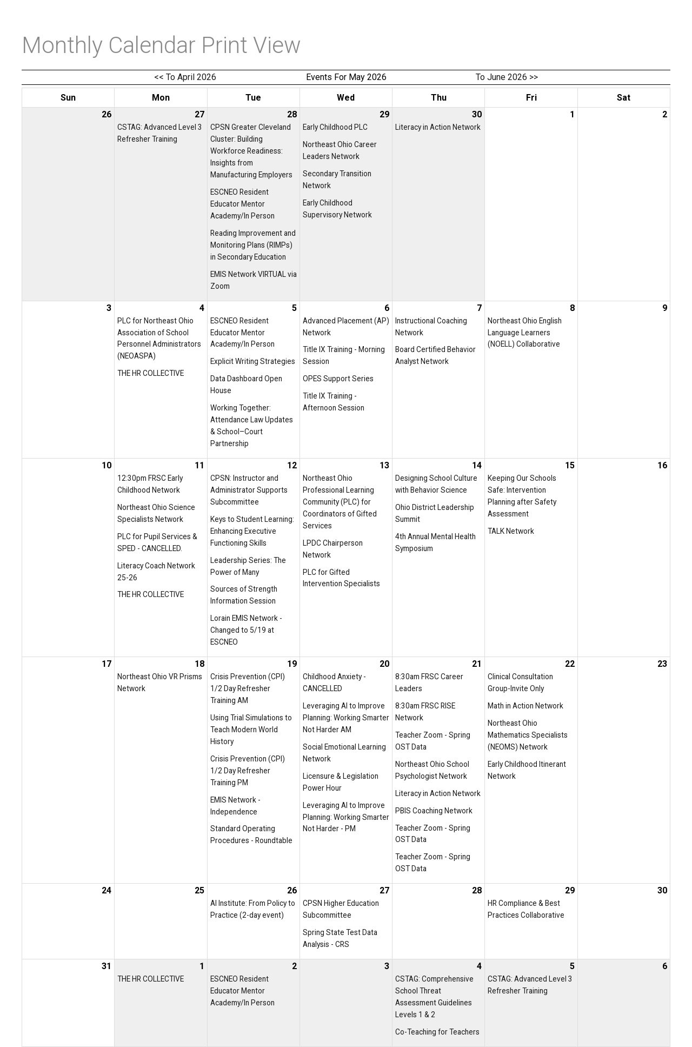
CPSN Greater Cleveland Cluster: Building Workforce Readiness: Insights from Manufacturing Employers (251, 151)
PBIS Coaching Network (434, 810)
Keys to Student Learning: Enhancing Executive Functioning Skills (252, 531)
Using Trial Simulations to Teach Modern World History (251, 729)
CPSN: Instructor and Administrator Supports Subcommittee (249, 490)
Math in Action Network (525, 705)
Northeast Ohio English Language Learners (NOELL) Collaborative (525, 332)
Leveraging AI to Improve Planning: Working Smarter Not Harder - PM (346, 817)
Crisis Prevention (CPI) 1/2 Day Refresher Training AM (247, 688)
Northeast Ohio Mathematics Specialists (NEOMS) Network (528, 735)
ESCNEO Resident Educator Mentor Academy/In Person (242, 204)
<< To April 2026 (185, 77)
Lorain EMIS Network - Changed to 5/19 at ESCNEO (246, 630)
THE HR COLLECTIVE (150, 373)
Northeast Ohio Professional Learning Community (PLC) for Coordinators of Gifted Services (340, 502)
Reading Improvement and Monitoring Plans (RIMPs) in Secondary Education (253, 245)
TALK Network (511, 531)
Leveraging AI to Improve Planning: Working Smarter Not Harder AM (346, 717)
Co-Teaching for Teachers (437, 1032)
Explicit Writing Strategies (252, 361)
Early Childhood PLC (335, 127)
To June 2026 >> (507, 77)
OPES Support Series (338, 378)
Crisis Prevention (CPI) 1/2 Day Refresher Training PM (247, 770)
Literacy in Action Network (438, 127)
